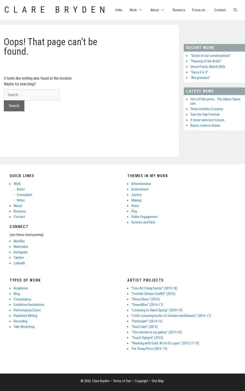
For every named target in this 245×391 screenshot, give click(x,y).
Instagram (21, 252)
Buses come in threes (205, 125)
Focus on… (199, 10)
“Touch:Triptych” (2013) (147, 338)
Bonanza (179, 10)
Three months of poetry (206, 109)
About (159, 10)
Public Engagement (144, 217)
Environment (140, 189)
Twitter (19, 257)
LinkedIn (19, 263)
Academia (21, 288)
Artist (21, 189)
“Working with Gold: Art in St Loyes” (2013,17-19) (165, 343)
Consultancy (22, 299)
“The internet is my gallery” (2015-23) (156, 332)
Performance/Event (27, 310)
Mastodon (21, 246)
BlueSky (19, 241)
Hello (118, 10)
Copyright (141, 381)
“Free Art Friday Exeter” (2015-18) (154, 288)
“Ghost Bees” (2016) (145, 299)
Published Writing (25, 316)
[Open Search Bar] (235, 10)
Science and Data (143, 222)
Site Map (158, 381)
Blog (17, 294)
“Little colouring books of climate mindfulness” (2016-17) (171, 316)
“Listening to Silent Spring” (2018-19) (157, 310)
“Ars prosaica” (200, 78)
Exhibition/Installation (29, 305)
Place (135, 206)
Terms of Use (122, 381)
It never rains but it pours (207, 120)
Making (136, 200)
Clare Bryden (56, 10)
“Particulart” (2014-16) (146, 321)
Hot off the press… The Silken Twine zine (215, 101)
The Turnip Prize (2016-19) (149, 349)
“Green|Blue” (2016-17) (147, 305)
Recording (21, 321)
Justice (136, 195)
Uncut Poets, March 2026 (207, 67)
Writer (21, 200)
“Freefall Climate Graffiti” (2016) (153, 294)
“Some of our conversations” (210, 56)
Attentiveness (141, 184)
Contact (220, 10)
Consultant (24, 195)
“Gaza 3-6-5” (199, 72)
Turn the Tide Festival (204, 114)
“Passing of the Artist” (206, 61)
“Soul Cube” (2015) (144, 327)
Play (134, 211)
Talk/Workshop (24, 327)
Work (138, 10)
